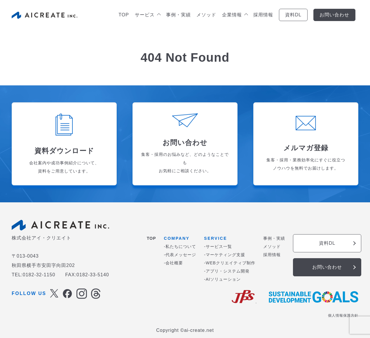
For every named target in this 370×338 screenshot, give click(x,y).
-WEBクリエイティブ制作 (229, 263)
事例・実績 (178, 14)
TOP (123, 14)
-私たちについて (180, 246)
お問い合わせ (334, 14)
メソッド (206, 14)
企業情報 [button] (234, 14)
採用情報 (263, 14)
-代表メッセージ (180, 254)
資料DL (293, 14)
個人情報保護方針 (343, 315)
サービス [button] (147, 14)
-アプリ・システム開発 (226, 271)
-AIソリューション (222, 279)
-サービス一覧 (218, 246)
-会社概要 (173, 263)
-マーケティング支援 (224, 254)
